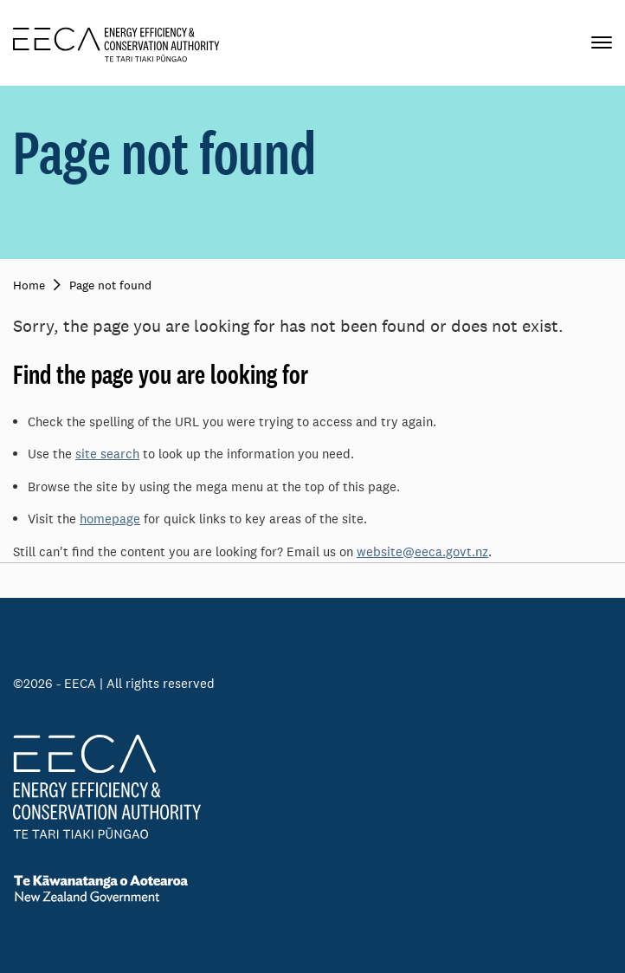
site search (107, 453)
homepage (110, 518)
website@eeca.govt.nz (422, 551)
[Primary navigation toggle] (601, 43)
